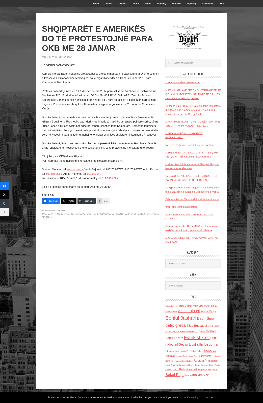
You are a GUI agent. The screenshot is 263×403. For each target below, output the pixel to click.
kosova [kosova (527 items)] (210, 350)
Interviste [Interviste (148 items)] (169, 351)
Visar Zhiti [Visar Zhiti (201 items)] (203, 375)
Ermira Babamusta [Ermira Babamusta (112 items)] (186, 332)
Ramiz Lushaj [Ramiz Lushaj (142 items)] (195, 365)
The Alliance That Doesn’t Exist (182, 82)
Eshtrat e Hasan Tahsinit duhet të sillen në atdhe (192, 199)
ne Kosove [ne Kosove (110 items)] (216, 356)
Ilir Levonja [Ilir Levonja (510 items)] (208, 344)
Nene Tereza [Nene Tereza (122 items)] (171, 361)
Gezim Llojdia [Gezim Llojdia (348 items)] (188, 344)
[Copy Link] (86, 201)
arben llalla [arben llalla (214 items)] (210, 305)
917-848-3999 (55, 173)
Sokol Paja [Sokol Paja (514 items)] (174, 374)
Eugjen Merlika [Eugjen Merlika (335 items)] (205, 331)
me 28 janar (63, 214)
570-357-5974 (75, 169)
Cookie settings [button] (191, 397)
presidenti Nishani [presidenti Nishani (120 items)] (185, 361)
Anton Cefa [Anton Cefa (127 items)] (198, 306)
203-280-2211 (96, 173)
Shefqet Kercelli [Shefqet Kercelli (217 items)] (188, 369)
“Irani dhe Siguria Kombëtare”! (182, 206)
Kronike (61, 210)
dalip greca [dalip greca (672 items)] (175, 325)
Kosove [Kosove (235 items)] (170, 355)
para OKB (76, 214)
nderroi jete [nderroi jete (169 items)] (205, 356)
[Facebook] (51, 201)
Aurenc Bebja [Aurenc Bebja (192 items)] (208, 311)
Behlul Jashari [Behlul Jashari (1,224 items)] (180, 318)
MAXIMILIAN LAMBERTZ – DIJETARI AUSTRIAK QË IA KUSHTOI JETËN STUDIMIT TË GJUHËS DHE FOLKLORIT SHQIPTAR (193, 94)
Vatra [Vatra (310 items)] (193, 375)
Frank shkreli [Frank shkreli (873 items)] (197, 337)
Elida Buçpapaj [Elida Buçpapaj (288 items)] (196, 325)
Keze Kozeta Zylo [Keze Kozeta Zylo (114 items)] (182, 351)
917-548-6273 (110, 178)
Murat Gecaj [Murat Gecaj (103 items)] (193, 356)
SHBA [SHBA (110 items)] (175, 370)
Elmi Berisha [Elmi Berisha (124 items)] (213, 326)
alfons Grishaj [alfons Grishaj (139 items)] (185, 306)
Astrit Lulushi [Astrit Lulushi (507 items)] (189, 311)
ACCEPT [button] (210, 397)
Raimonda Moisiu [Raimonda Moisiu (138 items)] (179, 365)
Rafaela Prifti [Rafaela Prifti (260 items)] (202, 360)
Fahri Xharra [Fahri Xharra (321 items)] (174, 338)
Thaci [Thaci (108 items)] (186, 375)
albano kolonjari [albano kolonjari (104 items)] (171, 306)
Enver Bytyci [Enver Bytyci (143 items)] (171, 331)
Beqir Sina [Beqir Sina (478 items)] (205, 318)
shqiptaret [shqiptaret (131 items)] (212, 370)
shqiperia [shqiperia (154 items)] (202, 369)
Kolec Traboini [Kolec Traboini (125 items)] (197, 351)
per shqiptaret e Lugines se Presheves (104, 214)
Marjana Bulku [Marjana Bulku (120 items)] (181, 356)
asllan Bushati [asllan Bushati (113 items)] (171, 311)
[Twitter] (68, 201)
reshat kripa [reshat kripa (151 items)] (208, 365)
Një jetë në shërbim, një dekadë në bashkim (189, 145)
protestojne (135, 214)
